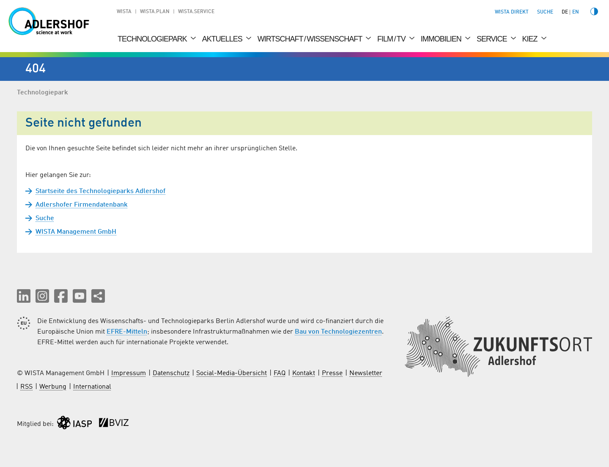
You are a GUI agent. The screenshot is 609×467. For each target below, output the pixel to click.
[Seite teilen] (98, 296)
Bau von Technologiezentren (338, 332)
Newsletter (365, 373)
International (92, 387)
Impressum (128, 373)
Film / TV (392, 39)
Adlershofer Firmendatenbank (82, 205)
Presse (332, 373)
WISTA (124, 11)
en (575, 12)
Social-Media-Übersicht (231, 373)
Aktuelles (223, 39)
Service (493, 39)
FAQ (279, 373)
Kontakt (303, 373)
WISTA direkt (512, 12)
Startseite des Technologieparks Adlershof (100, 191)
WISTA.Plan (155, 11)
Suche (45, 218)
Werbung (52, 387)
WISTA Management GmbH (76, 232)
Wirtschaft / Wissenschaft (311, 39)
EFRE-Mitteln (127, 332)
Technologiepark (153, 39)
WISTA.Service (196, 11)
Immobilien (442, 39)
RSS (26, 387)
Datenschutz (171, 373)
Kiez (530, 39)
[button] (23, 296)
